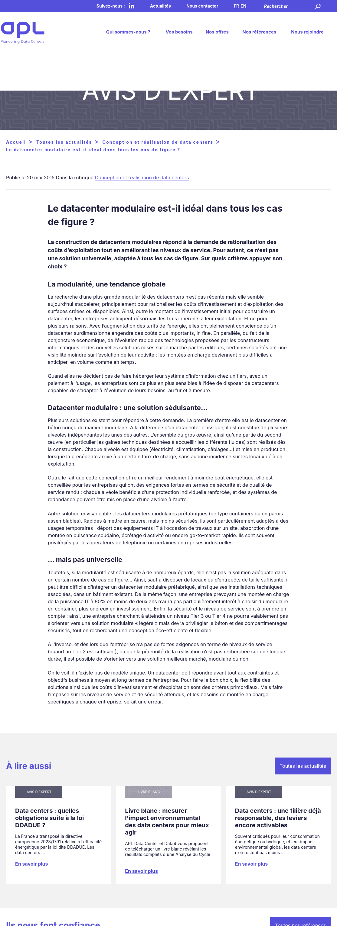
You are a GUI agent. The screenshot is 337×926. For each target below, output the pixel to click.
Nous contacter (202, 5)
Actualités (160, 5)
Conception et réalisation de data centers (142, 178)
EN (243, 5)
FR (236, 5)
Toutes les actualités (303, 766)
